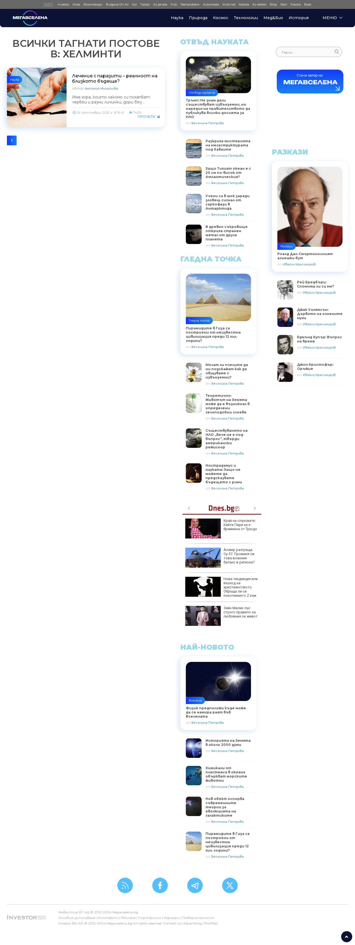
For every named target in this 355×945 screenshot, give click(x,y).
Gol (134, 4)
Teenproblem (190, 4)
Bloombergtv (93, 4)
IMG (49, 4)
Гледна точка (199, 320)
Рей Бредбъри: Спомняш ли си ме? (315, 284)
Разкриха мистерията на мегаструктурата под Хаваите (228, 145)
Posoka (295, 4)
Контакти (108, 918)
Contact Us (172, 923)
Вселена (195, 700)
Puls (174, 4)
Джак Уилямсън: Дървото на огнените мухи (320, 314)
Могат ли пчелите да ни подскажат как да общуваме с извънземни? (227, 371)
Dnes (76, 4)
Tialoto (145, 4)
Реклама (128, 918)
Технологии (246, 18)
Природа (198, 18)
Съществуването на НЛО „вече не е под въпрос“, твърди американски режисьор (227, 438)
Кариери (172, 918)
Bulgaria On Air (117, 4)
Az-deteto (259, 4)
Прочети (146, 117)
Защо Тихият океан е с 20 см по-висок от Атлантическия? (228, 172)
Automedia (211, 4)
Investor (63, 4)
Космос (220, 18)
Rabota (244, 4)
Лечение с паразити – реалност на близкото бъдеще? (115, 78)
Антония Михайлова (101, 88)
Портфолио (149, 918)
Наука (177, 18)
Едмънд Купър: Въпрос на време (319, 339)
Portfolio (211, 923)
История (299, 18)
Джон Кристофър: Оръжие (315, 366)
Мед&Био (273, 18)
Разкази (286, 246)
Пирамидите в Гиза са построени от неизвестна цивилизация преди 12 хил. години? (228, 842)
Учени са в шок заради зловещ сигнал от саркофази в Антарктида (228, 202)
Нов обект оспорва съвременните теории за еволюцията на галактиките (225, 807)
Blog (273, 4)
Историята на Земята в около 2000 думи (228, 742)
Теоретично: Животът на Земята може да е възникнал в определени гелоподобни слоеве (228, 403)
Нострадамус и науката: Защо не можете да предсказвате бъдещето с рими (224, 473)
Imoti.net (228, 4)
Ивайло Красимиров (299, 264)
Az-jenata (160, 4)
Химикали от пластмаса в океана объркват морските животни (226, 774)
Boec (308, 4)
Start (283, 4)
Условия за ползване (77, 918)
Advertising (192, 923)
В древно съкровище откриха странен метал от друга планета (227, 233)
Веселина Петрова (207, 123)
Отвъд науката (202, 93)
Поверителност (198, 918)
